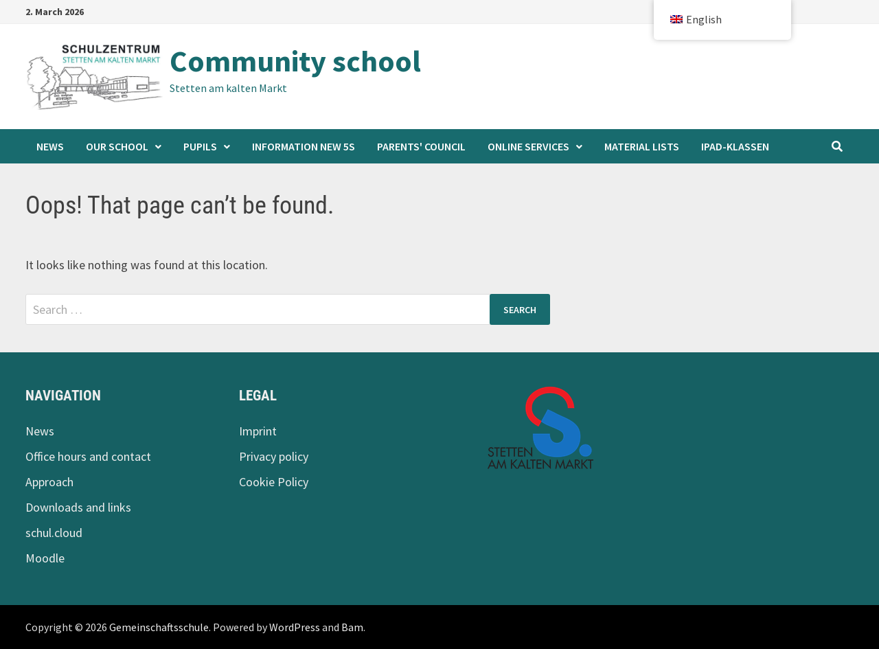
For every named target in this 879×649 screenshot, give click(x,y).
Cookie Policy (273, 482)
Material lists (641, 146)
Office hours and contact (88, 456)
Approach (49, 482)
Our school (117, 146)
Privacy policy (273, 456)
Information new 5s (303, 146)
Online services (528, 146)
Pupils (200, 146)
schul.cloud (53, 532)
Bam (352, 627)
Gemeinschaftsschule (159, 627)
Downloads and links (78, 507)
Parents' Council (421, 146)
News (50, 146)
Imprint (258, 431)
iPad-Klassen (735, 146)
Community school (295, 61)
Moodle (45, 558)
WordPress (294, 627)
